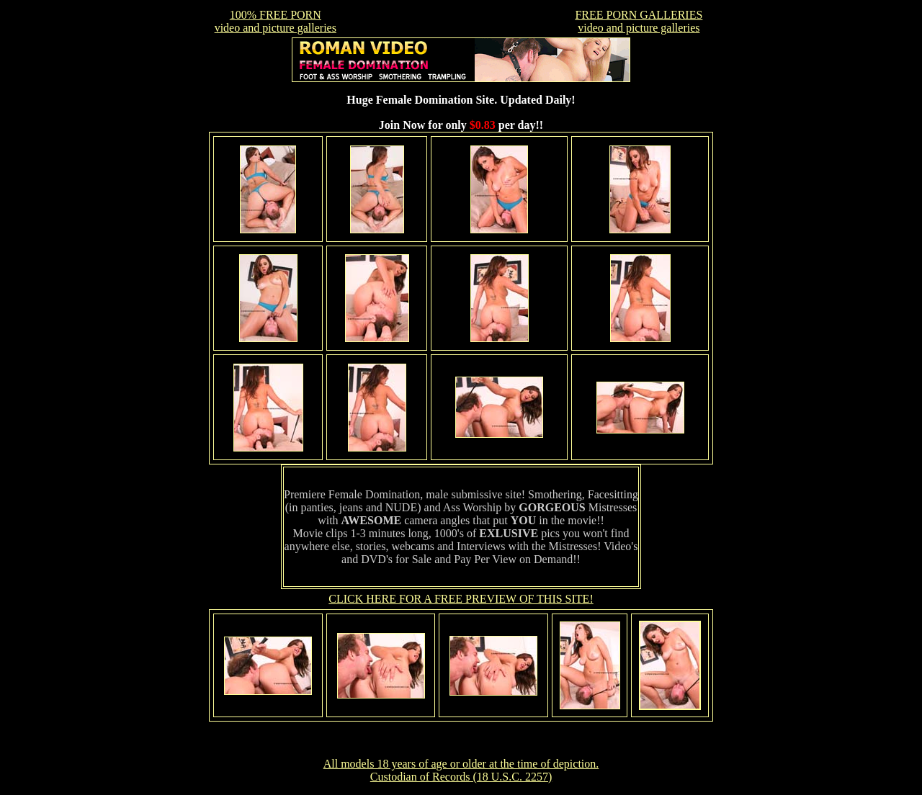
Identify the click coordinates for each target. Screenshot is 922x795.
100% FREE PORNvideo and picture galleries (275, 21)
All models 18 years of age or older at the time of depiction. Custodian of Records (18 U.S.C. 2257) (461, 770)
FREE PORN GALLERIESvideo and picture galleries (638, 21)
